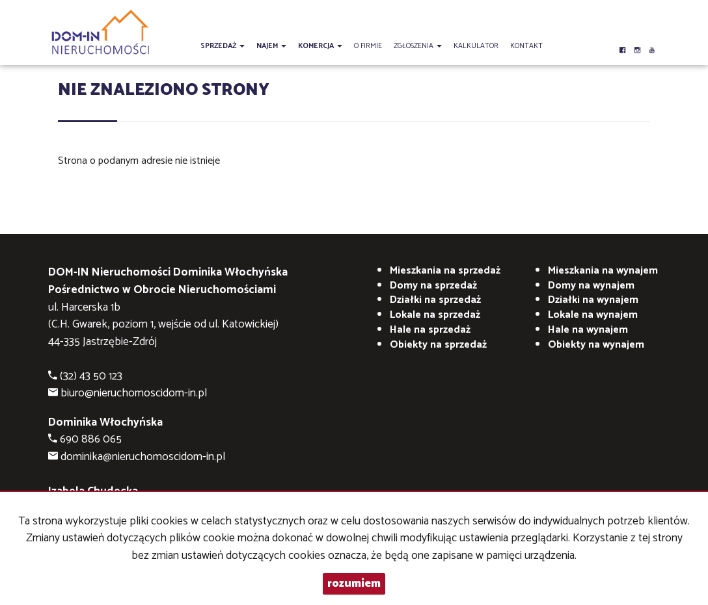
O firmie (368, 46)
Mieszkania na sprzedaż (445, 270)
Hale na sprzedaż (430, 330)
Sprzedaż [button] (222, 46)
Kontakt (526, 46)
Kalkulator (476, 46)
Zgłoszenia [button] (418, 46)
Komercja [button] (320, 46)
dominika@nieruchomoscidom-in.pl (143, 457)
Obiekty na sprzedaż (438, 345)
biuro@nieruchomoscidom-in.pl (134, 393)
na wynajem (603, 270)
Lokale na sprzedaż (435, 315)
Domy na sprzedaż (433, 285)
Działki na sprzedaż (435, 300)
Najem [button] (271, 46)
